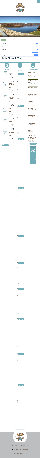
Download (3, 40)
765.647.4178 (17, 445)
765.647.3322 (23, 444)
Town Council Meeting (10, 73)
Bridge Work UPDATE (32, 94)
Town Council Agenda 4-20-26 (17, 331)
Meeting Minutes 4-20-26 (17, 85)
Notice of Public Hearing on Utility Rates (32, 74)
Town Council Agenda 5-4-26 (17, 117)
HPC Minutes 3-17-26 (17, 244)
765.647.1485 (25, 445)
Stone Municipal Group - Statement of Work (17, 403)
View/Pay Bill (33, 143)
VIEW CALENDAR (5, 144)
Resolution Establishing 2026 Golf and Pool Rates (32, 101)
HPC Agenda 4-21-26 (17, 271)
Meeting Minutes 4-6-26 (17, 299)
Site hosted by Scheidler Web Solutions (20, 449)
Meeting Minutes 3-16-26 (17, 364)
